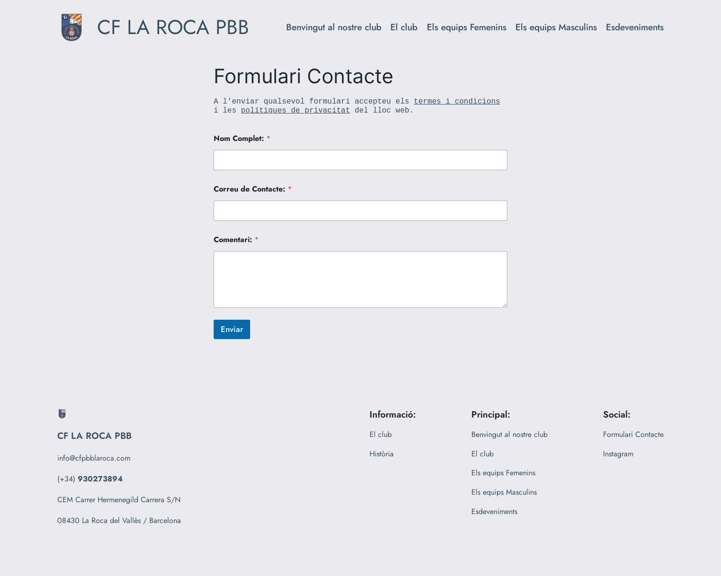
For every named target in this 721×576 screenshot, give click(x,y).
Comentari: (236, 239)
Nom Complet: (242, 138)
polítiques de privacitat (295, 110)
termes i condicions (457, 101)
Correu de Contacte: (253, 188)
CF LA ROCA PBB (173, 27)
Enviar (232, 329)
